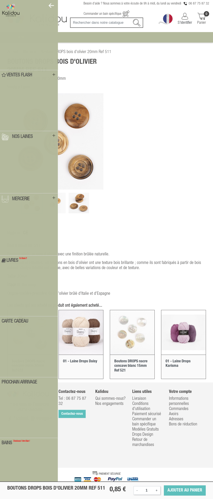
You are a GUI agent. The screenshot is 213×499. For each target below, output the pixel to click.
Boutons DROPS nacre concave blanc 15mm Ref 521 (130, 366)
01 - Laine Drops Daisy (80, 361)
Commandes (178, 409)
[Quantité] (146, 490)
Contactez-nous (72, 413)
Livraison (139, 399)
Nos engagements (109, 404)
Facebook (18, 418)
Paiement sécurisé (146, 414)
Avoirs (173, 414)
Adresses (176, 419)
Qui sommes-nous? (110, 399)
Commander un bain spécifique (107, 13)
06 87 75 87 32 (199, 3)
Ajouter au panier (184, 490)
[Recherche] (106, 23)
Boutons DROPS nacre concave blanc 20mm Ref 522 (28, 366)
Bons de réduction (183, 424)
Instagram (41, 418)
